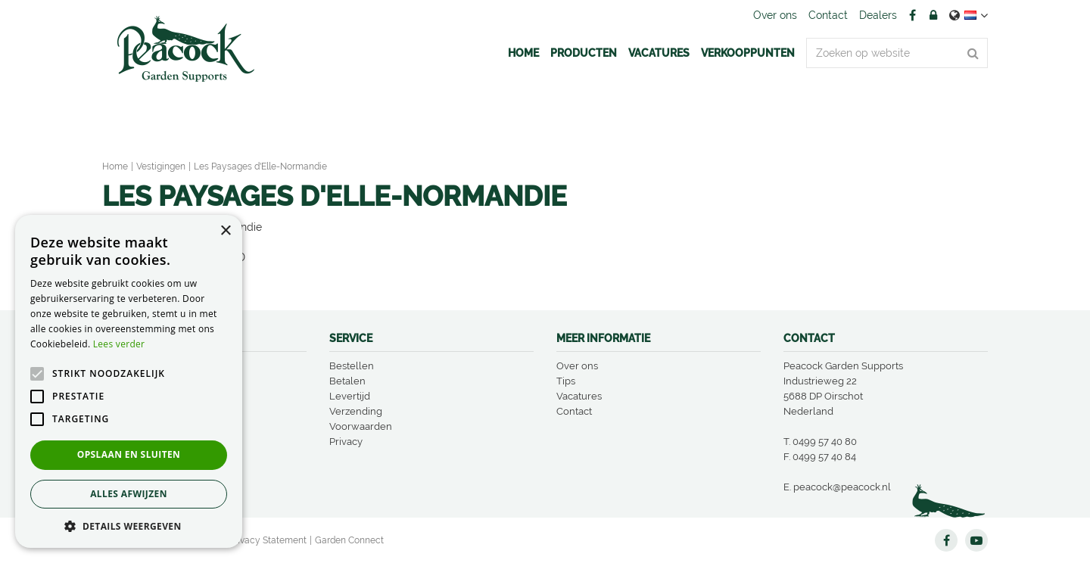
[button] (128, 525)
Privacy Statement (268, 540)
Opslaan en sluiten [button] (129, 454)
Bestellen (351, 366)
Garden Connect (349, 540)
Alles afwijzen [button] (128, 493)
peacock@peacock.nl (842, 487)
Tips (565, 381)
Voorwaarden (360, 426)
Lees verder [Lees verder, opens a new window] (119, 343)
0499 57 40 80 (825, 441)
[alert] (128, 381)
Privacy (346, 441)
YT (976, 540)
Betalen (347, 381)
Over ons (577, 366)
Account (933, 15)
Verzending (355, 411)
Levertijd (349, 396)
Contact (574, 411)
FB (912, 15)
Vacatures (579, 396)
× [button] (225, 231)
